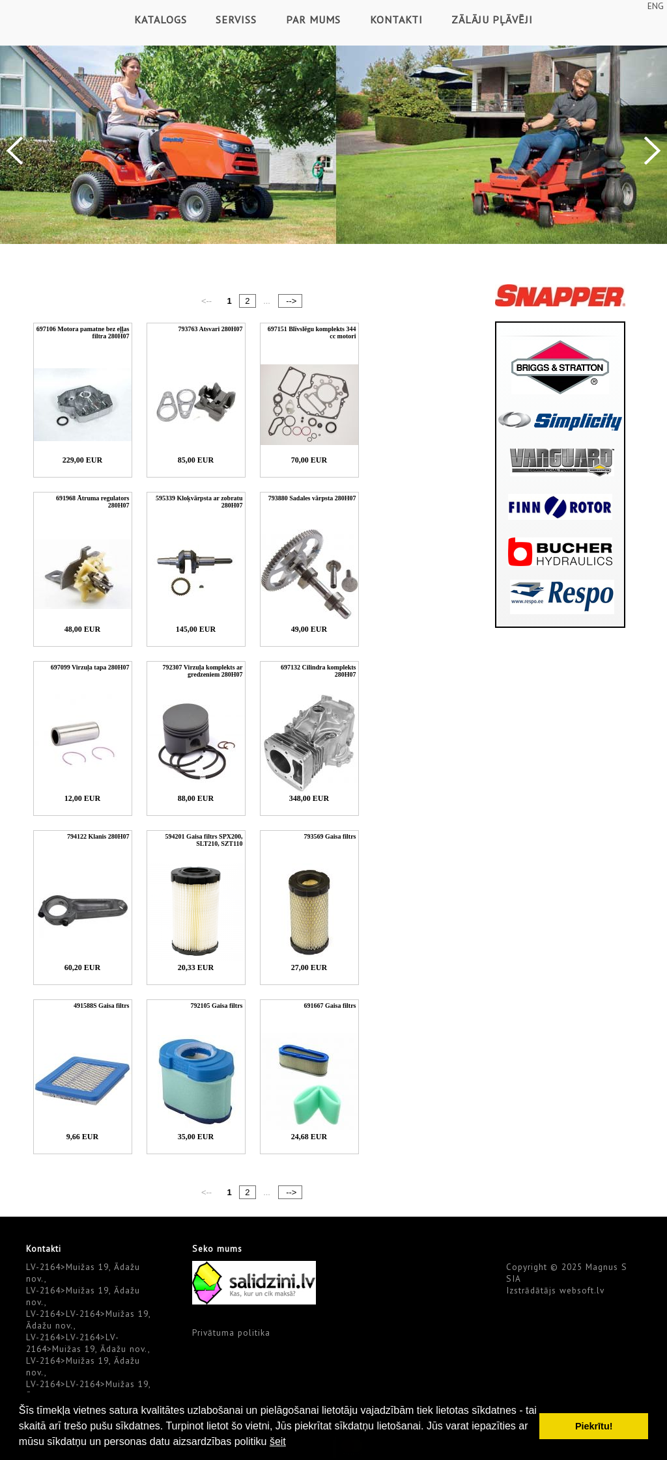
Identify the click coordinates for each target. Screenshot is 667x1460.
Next (652, 151)
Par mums (313, 19)
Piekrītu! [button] (594, 1426)
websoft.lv (582, 1290)
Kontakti (396, 19)
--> (290, 301)
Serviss (236, 19)
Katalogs (160, 19)
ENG (655, 6)
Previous (15, 151)
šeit (278, 1441)
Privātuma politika (231, 1332)
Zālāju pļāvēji (492, 19)
